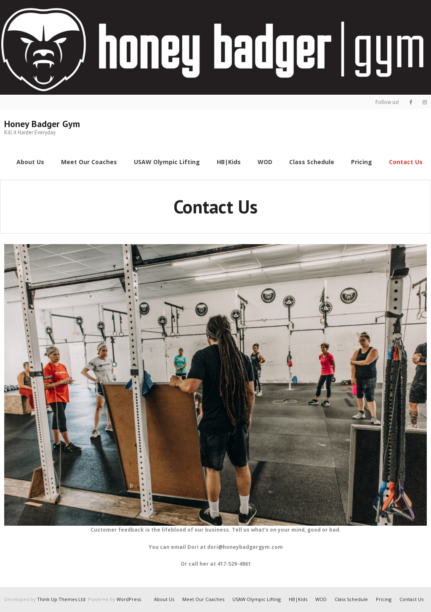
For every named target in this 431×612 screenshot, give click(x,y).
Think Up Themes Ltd (61, 599)
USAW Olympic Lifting (256, 599)
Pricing (383, 599)
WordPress (129, 599)
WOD (321, 599)
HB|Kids (298, 599)
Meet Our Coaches (203, 599)
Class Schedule (351, 599)
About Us (164, 599)
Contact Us (411, 599)
